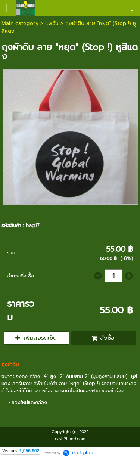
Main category (19, 23)
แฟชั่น (52, 23)
